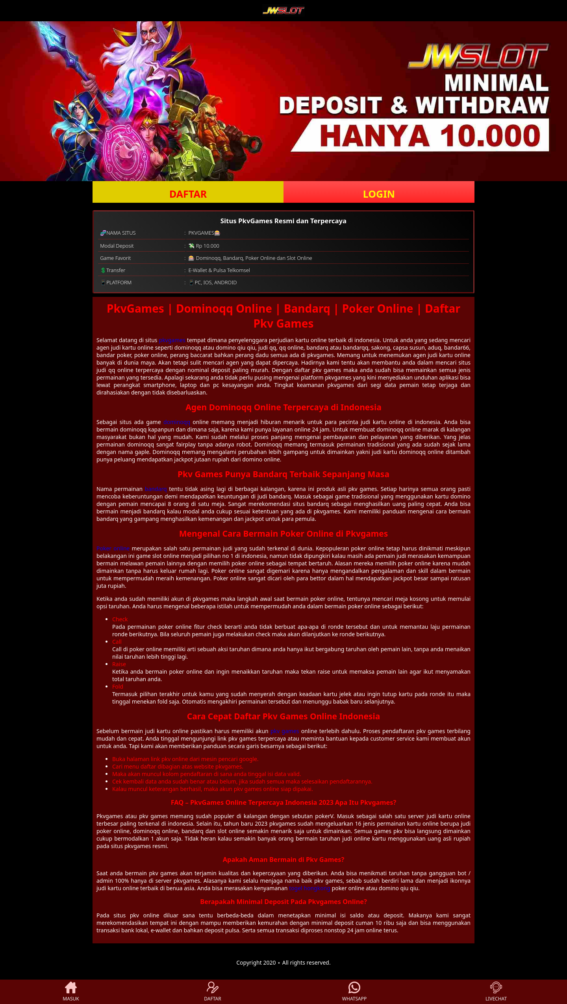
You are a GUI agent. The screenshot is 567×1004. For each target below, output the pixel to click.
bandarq (156, 489)
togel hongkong (309, 888)
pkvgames (172, 340)
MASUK (71, 992)
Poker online (113, 548)
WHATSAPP (354, 992)
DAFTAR (188, 193)
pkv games (285, 731)
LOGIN (379, 193)
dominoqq (176, 422)
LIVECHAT (496, 992)
